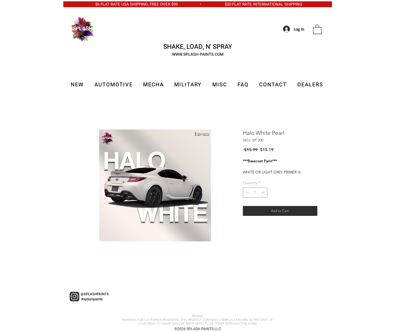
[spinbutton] (255, 192)
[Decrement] (247, 192)
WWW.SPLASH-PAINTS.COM (197, 54)
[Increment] (263, 192)
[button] (317, 29)
